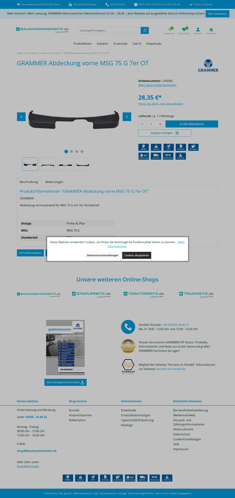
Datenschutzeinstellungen (102, 255)
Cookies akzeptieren (136, 255)
